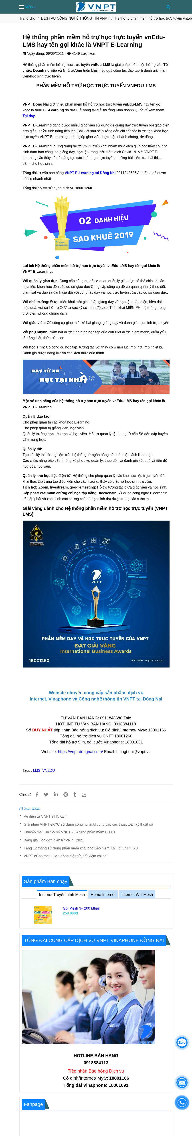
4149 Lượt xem (81, 53)
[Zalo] (86, 794)
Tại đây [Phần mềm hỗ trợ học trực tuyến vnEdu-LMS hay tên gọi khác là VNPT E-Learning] (29, 116)
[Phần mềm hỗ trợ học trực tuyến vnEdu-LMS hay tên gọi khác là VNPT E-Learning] (90, 173)
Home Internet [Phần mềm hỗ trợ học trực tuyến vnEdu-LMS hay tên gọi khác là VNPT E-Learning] (103, 894)
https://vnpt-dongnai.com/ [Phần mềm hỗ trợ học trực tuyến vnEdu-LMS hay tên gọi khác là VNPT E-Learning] (80, 751)
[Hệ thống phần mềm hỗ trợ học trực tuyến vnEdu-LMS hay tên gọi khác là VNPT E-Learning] (96, 7)
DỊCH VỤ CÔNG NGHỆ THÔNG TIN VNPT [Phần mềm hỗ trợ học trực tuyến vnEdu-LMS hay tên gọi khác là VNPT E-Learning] (75, 18)
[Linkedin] (56, 794)
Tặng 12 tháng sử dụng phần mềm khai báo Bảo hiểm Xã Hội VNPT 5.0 (81, 848)
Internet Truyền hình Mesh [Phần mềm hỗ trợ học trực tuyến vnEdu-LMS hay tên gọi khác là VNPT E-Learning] (62, 893)
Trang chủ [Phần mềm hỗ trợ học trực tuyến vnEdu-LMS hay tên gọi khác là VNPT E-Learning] (27, 18)
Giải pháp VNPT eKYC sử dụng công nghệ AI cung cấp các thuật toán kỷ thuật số (88, 824)
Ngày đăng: (34, 53)
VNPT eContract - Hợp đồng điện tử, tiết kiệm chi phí (66, 856)
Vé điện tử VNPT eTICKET (45, 816)
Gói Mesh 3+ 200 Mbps (81, 908)
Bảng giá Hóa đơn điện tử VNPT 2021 (54, 840)
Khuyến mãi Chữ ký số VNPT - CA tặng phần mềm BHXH (69, 832)
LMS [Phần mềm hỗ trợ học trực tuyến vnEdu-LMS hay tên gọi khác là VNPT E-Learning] (36, 770)
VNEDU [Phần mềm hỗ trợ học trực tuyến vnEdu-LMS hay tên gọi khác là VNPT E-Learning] (48, 770)
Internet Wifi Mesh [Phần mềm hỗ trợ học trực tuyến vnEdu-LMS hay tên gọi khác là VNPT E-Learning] (137, 894)
